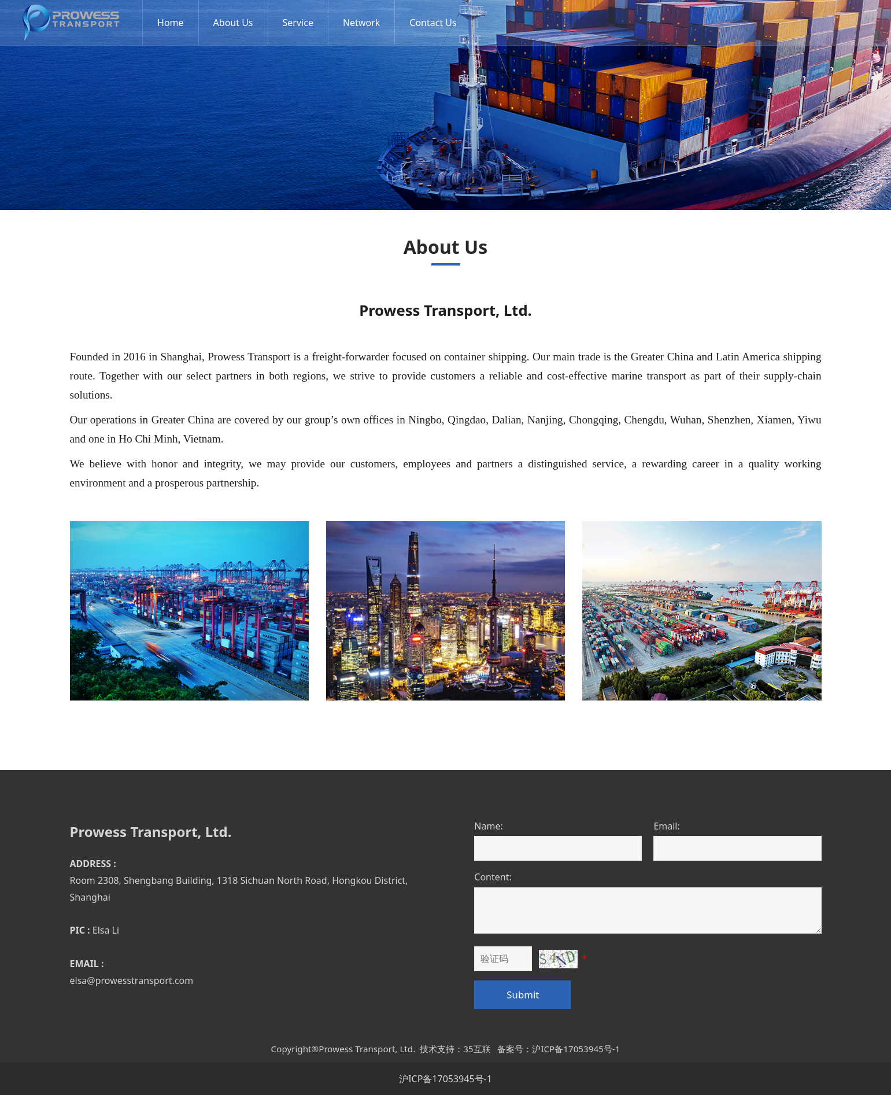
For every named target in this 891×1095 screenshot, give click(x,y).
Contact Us (436, 22)
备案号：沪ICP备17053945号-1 (558, 1049)
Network (365, 22)
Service (302, 22)
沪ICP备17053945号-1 (445, 1078)
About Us (237, 22)
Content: (492, 877)
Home (174, 22)
